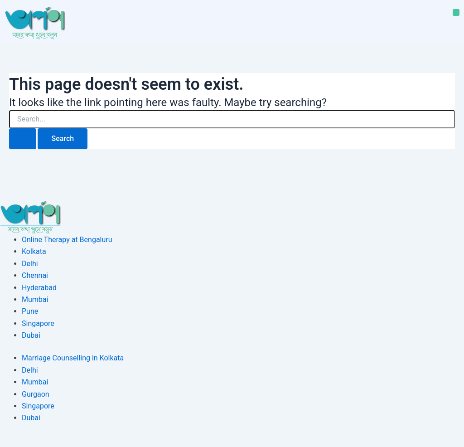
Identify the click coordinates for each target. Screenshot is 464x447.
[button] (456, 12)
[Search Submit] (22, 138)
